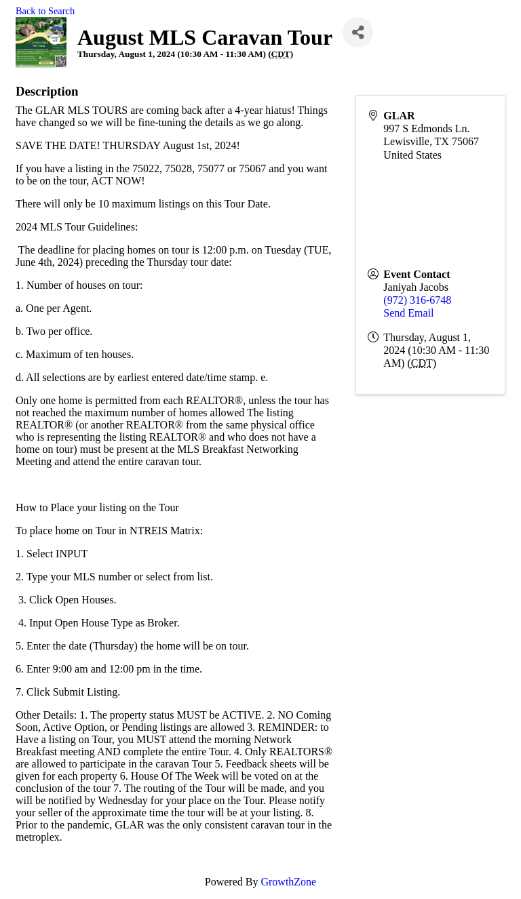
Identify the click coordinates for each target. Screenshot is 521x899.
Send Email (408, 313)
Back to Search (45, 10)
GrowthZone (288, 881)
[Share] (358, 32)
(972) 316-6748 (417, 300)
